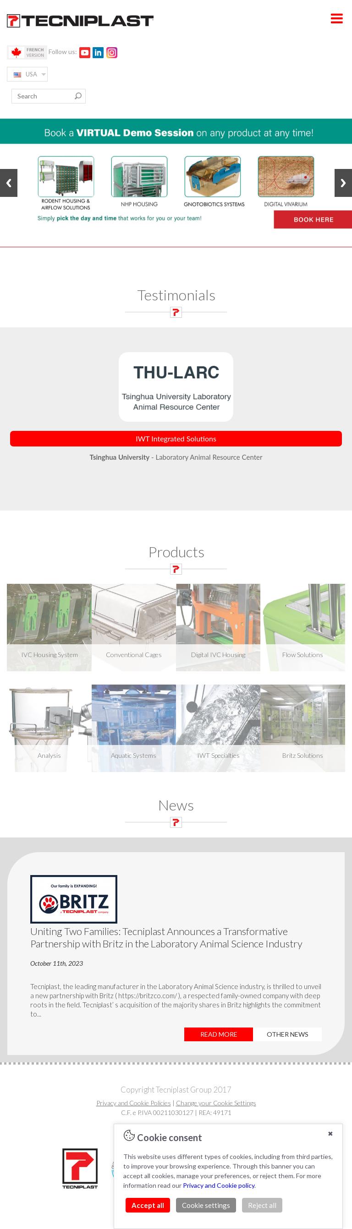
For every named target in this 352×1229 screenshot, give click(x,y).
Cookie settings (206, 1205)
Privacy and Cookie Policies (133, 1103)
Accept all (148, 1205)
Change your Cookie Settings (216, 1103)
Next (343, 183)
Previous (8, 183)
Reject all (262, 1205)
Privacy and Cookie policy (218, 1185)
